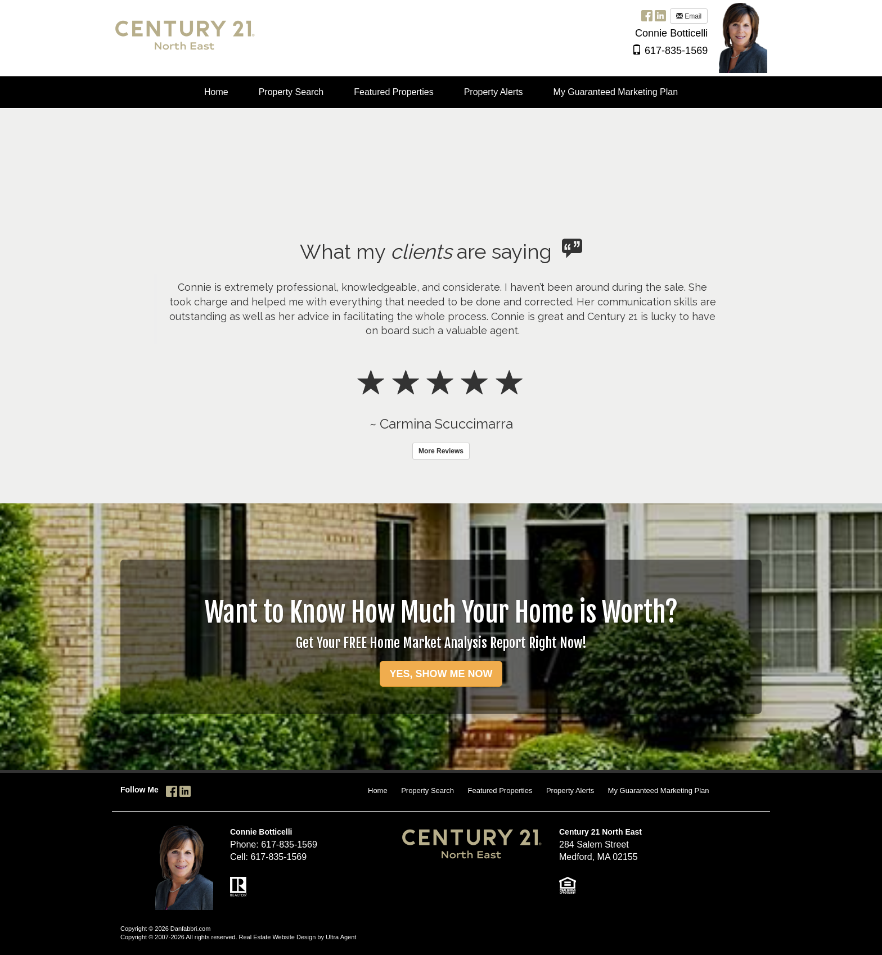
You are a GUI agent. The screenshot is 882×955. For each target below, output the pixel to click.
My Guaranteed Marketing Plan (658, 790)
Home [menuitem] (216, 92)
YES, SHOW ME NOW (440, 673)
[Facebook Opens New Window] (647, 15)
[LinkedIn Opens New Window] (660, 15)
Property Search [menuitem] (291, 92)
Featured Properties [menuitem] (393, 92)
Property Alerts (570, 790)
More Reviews (441, 451)
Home (378, 790)
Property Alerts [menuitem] (493, 92)
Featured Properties (500, 790)
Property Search (427, 790)
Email (688, 16)
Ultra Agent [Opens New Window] (341, 937)
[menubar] (441, 92)
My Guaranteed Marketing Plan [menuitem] (616, 92)
